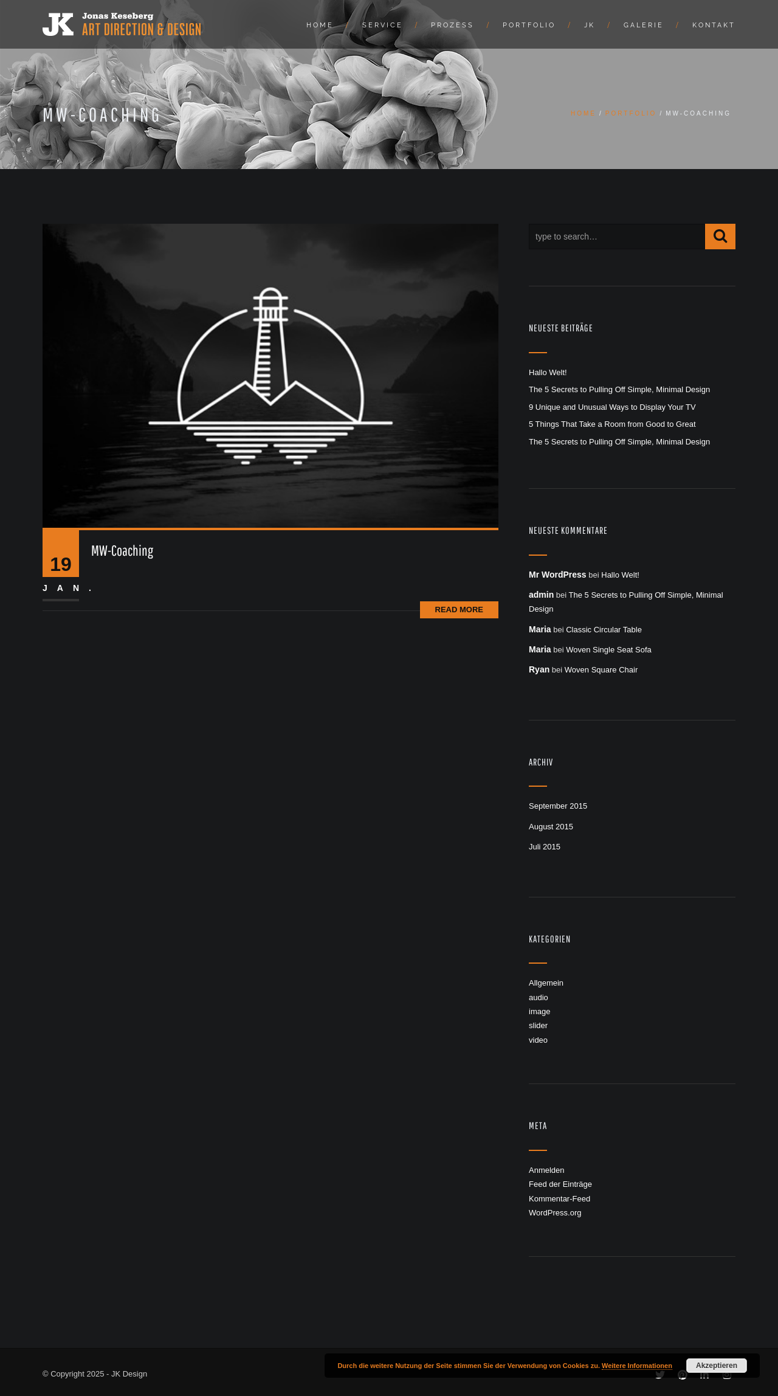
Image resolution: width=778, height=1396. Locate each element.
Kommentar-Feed (559, 1198)
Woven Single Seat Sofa (609, 649)
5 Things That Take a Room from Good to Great (612, 424)
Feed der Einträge (560, 1184)
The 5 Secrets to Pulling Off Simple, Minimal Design (619, 389)
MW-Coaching (122, 550)
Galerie (644, 25)
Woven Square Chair (601, 669)
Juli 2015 (544, 846)
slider (538, 1025)
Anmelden (547, 1170)
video (538, 1040)
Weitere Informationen (637, 1365)
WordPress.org (555, 1212)
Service (382, 25)
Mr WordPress (558, 574)
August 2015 (551, 826)
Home (320, 25)
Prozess (452, 25)
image (539, 1011)
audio (538, 997)
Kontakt (713, 25)
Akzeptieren (716, 1365)
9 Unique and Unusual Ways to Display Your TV (612, 407)
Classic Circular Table (604, 629)
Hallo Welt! (548, 372)
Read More (459, 609)
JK (589, 25)
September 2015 (558, 805)
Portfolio (529, 25)
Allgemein (546, 982)
